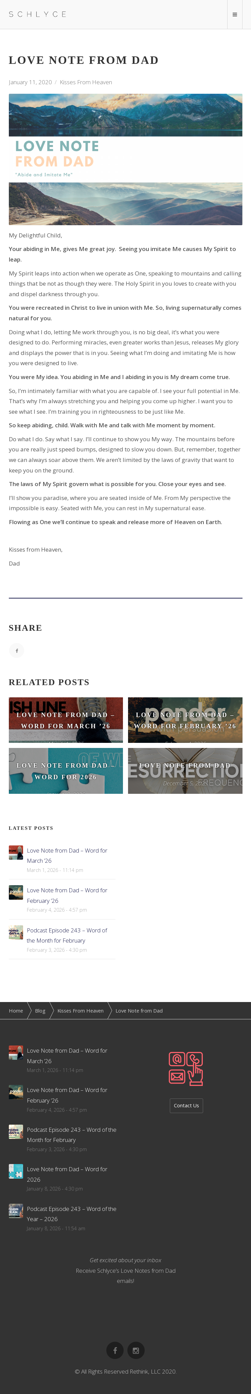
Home (16, 1010)
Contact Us (186, 1105)
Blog (40, 1010)
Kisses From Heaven (86, 82)
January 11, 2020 (30, 82)
